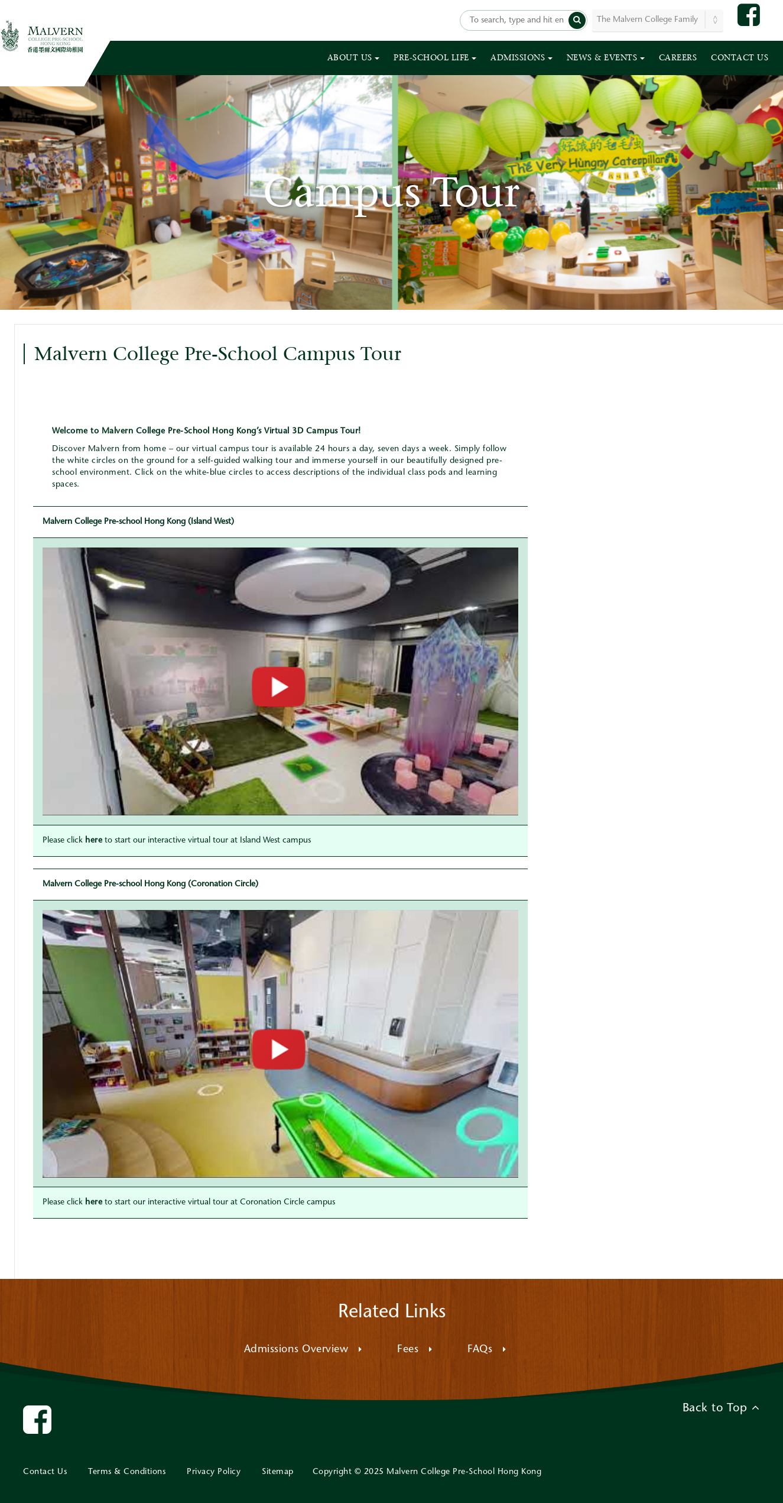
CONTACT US (739, 58)
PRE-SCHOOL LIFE (435, 58)
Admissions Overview (303, 1350)
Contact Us (45, 1472)
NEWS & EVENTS (606, 58)
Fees (414, 1350)
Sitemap (278, 1472)
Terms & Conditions (126, 1472)
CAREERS (678, 58)
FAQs (486, 1350)
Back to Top (721, 1407)
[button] (577, 20)
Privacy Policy (214, 1472)
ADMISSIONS (521, 58)
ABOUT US (353, 58)
